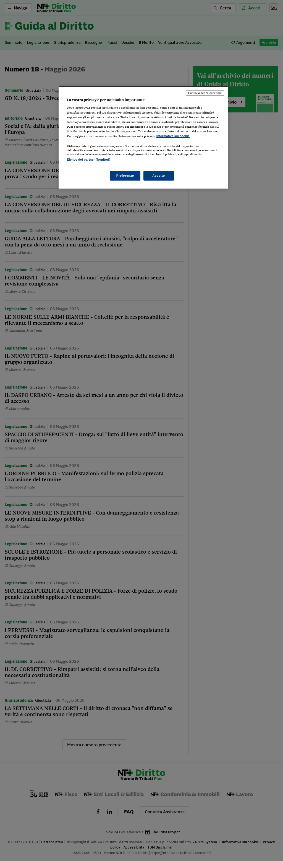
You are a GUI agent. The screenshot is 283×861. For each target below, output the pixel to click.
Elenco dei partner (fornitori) (88, 159)
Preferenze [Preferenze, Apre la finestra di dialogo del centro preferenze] (125, 175)
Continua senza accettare (205, 93)
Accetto (158, 175)
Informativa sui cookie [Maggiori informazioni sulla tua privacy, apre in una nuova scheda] (173, 136)
